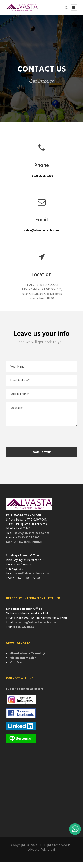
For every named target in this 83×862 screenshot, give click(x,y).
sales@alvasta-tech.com (41, 230)
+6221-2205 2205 (41, 176)
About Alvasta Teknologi (27, 653)
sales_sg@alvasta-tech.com (35, 622)
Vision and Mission (23, 658)
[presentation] (36, 436)
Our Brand (17, 662)
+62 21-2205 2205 (27, 537)
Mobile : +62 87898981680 (24, 542)
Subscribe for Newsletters (24, 689)
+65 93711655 (25, 627)
